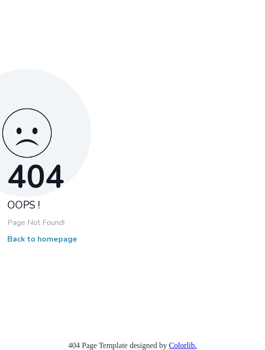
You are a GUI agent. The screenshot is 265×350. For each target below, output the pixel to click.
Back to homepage (42, 239)
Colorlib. (182, 345)
